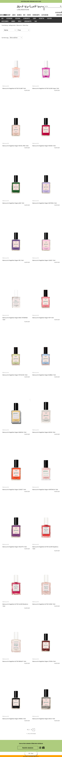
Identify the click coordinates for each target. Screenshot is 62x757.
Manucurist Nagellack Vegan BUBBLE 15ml (44, 375)
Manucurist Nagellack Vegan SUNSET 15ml (14, 489)
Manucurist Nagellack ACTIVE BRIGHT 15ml (14, 661)
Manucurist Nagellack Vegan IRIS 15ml (13, 260)
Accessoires (4, 21)
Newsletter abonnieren (27, 748)
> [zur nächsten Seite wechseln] (33, 730)
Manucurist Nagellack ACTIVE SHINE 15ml (43, 604)
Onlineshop (7, 15)
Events (29, 15)
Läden (13, 15)
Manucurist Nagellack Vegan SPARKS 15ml (14, 718)
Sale (36, 21)
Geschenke (9, 18)
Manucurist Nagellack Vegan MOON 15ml (43, 432)
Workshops (36, 15)
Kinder (13, 21)
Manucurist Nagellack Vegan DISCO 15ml (43, 718)
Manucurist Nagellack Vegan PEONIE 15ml (44, 146)
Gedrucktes (26, 18)
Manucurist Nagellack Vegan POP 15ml (43, 317)
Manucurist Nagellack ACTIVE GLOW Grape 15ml (45, 88)
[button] (59, 15)
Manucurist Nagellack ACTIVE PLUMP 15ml (14, 88)
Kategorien (3, 15)
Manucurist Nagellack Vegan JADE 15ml (13, 203)
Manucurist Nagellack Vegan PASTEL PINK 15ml (15, 146)
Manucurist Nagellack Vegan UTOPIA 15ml (44, 661)
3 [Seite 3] (31, 730)
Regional (17, 18)
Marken (19, 15)
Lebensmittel (28, 21)
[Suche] (53, 6)
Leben (34, 18)
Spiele (19, 21)
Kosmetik (41, 18)
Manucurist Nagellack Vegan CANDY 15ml (43, 260)
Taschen (49, 18)
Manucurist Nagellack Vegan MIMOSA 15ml (14, 432)
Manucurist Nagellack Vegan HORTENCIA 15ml (45, 489)
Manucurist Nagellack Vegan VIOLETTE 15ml (14, 547)
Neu (2, 18)
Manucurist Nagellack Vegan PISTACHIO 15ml (14, 375)
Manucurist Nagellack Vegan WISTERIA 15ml (44, 203)
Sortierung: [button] (5, 38)
